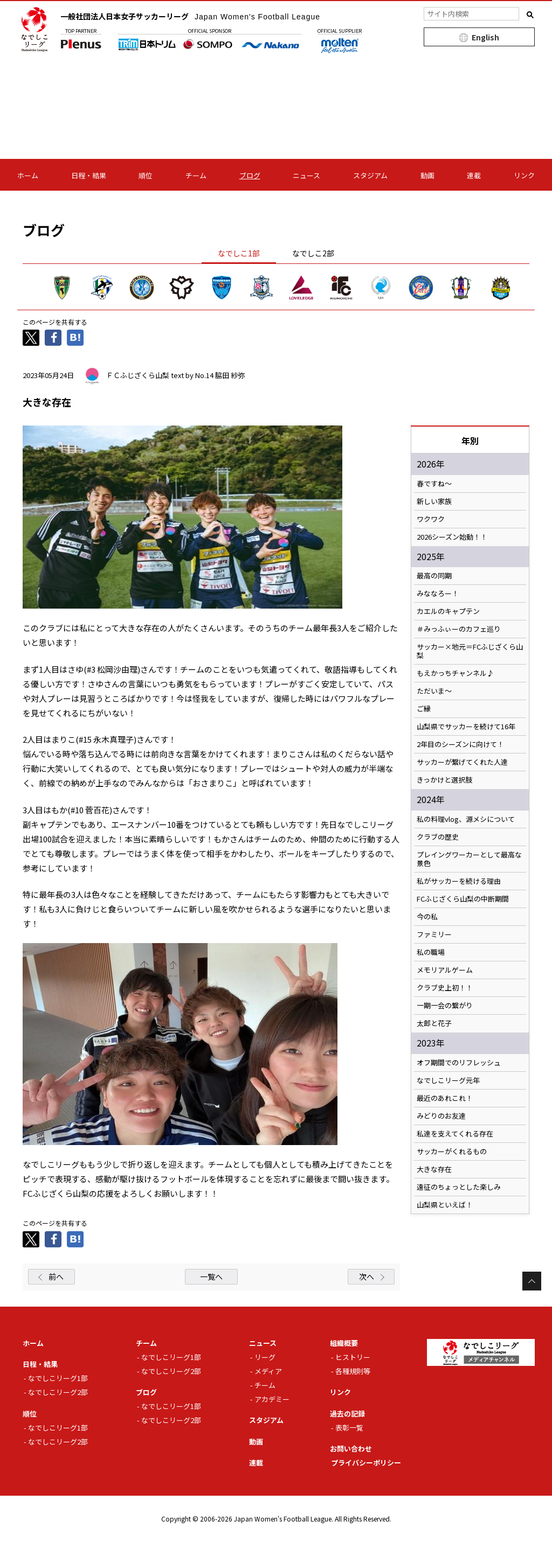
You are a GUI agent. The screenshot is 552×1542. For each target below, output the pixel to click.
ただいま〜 (434, 691)
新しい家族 (434, 501)
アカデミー (271, 1399)
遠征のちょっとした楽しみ (459, 1187)
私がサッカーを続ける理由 (459, 881)
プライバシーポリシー (366, 1462)
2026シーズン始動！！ (452, 537)
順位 (146, 175)
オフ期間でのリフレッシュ (459, 1062)
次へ (366, 1276)
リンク (524, 175)
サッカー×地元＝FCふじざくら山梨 (470, 651)
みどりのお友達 (441, 1116)
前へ (56, 1276)
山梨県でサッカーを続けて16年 (466, 726)
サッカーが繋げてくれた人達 (462, 762)
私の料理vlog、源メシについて (466, 819)
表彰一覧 (349, 1427)
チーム (195, 175)
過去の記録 (347, 1413)
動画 (427, 175)
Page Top (531, 1281)
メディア (268, 1371)
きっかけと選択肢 (444, 780)
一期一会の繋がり (445, 1005)
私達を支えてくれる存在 (455, 1133)
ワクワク (431, 519)
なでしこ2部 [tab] (313, 253)
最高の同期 (434, 575)
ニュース (306, 175)
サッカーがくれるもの (452, 1151)
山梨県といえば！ (445, 1205)
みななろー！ (438, 593)
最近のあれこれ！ (445, 1098)
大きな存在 (434, 1169)
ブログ (249, 175)
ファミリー (434, 934)
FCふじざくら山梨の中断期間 (463, 899)
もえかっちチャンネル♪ (455, 673)
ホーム (27, 175)
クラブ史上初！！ (445, 987)
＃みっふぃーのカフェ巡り (459, 629)
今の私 (427, 916)
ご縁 (424, 708)
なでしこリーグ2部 (58, 1392)
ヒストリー (352, 1357)
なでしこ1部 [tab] (239, 253)
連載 (474, 175)
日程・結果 (88, 175)
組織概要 (344, 1343)
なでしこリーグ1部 (58, 1378)
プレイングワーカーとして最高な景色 (469, 859)
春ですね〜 (434, 483)
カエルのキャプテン (448, 611)
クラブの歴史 (438, 837)
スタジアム (370, 175)
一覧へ (211, 1276)
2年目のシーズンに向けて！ (460, 744)
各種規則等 (352, 1371)
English (485, 37)
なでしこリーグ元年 (448, 1080)
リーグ (264, 1357)
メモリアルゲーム (445, 970)
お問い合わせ (351, 1448)
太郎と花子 (434, 1023)
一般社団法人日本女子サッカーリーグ (190, 16)
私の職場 (431, 952)
